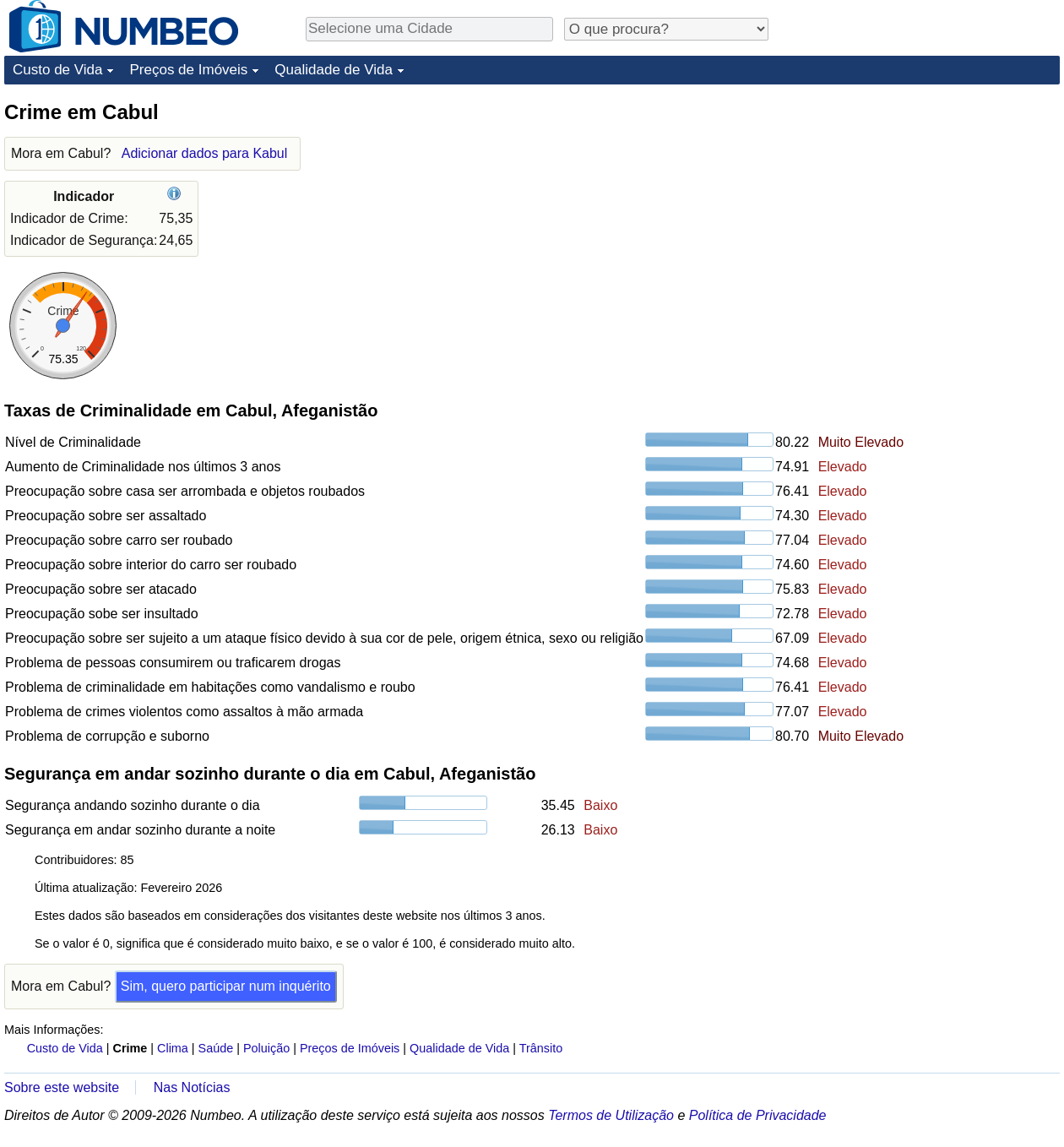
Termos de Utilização (611, 1115)
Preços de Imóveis (188, 70)
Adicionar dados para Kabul (205, 153)
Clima (172, 1048)
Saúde (216, 1048)
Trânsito (540, 1048)
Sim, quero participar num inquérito (226, 986)
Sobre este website (61, 1087)
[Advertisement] (933, 204)
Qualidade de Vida (333, 70)
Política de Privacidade (758, 1115)
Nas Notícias (192, 1087)
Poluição (266, 1048)
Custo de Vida (57, 70)
